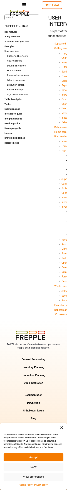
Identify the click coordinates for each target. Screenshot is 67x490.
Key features (10, 31)
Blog (33, 418)
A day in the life (12, 36)
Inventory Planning (33, 367)
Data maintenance (16, 65)
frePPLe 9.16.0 (16, 26)
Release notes (11, 142)
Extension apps (12, 109)
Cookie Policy (26, 485)
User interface (11, 51)
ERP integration (12, 123)
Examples (9, 46)
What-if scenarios (16, 80)
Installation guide (13, 113)
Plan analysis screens (18, 75)
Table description (13, 99)
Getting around (14, 60)
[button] (61, 427)
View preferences (33, 476)
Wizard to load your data (16, 41)
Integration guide (13, 118)
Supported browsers (17, 56)
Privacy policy (41, 485)
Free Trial (51, 5)
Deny (34, 467)
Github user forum (33, 410)
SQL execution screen (18, 94)
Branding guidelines (14, 138)
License (8, 133)
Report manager (15, 89)
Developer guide (12, 128)
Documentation (33, 395)
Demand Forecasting (33, 359)
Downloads (33, 402)
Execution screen (15, 84)
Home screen (14, 70)
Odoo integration (33, 383)
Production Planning (33, 375)
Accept (33, 457)
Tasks (7, 104)
